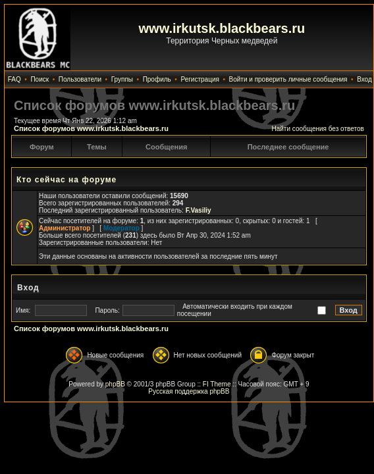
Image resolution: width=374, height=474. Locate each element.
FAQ (14, 79)
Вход (364, 79)
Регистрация (199, 79)
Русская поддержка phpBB (188, 391)
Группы (122, 79)
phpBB (115, 384)
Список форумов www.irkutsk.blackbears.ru (91, 128)
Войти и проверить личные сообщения (288, 79)
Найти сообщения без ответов (317, 128)
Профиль (157, 79)
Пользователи (80, 79)
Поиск (39, 79)
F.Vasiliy (198, 210)
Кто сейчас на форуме (66, 179)
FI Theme (217, 384)
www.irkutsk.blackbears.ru (222, 28)
